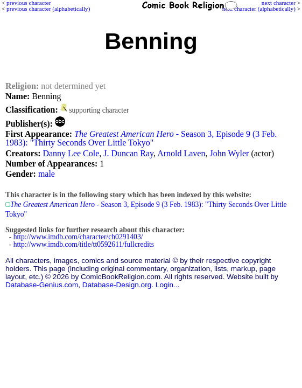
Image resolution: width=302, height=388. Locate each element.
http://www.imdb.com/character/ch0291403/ (78, 237)
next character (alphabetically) (259, 8)
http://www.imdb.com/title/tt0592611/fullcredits (83, 244)
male (46, 173)
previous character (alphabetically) (48, 8)
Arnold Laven (181, 153)
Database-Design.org (116, 285)
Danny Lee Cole (71, 153)
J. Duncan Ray (128, 153)
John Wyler (229, 153)
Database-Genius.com (41, 285)
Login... (168, 285)
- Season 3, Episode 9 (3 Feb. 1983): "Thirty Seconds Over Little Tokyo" (141, 138)
